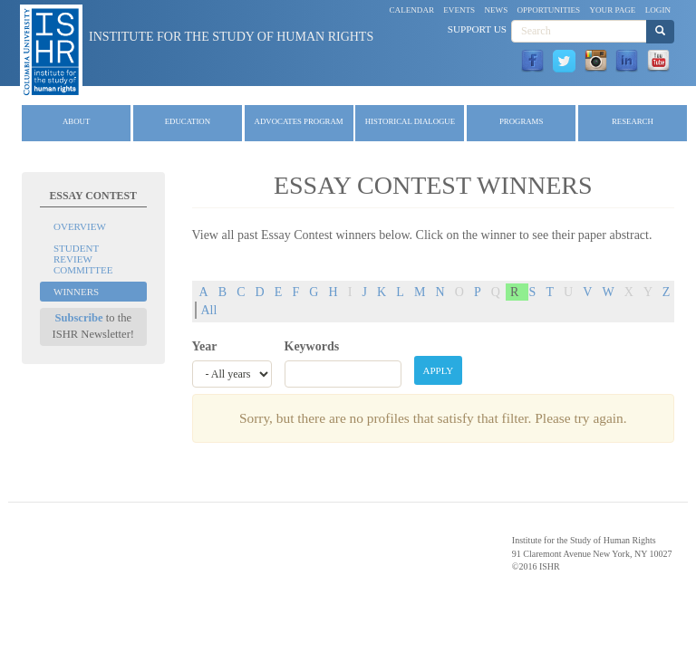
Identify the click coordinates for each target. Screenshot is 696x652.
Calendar (412, 9)
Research (632, 121)
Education (187, 121)
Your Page (612, 9)
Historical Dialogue (410, 121)
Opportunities (549, 9)
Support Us (477, 29)
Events (459, 9)
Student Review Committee (82, 259)
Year (205, 346)
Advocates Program (299, 121)
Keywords (312, 346)
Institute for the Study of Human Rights (231, 36)
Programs (521, 121)
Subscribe (78, 318)
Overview (79, 226)
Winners (76, 291)
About (76, 121)
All (209, 310)
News (496, 9)
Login (658, 9)
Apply (438, 370)
